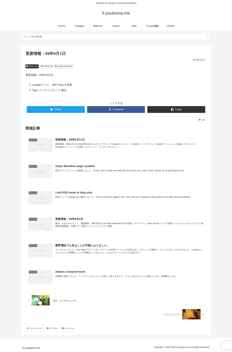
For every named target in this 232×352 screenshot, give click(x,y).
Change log (47, 66)
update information (63, 66)
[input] (116, 36)
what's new (32, 66)
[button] (208, 36)
